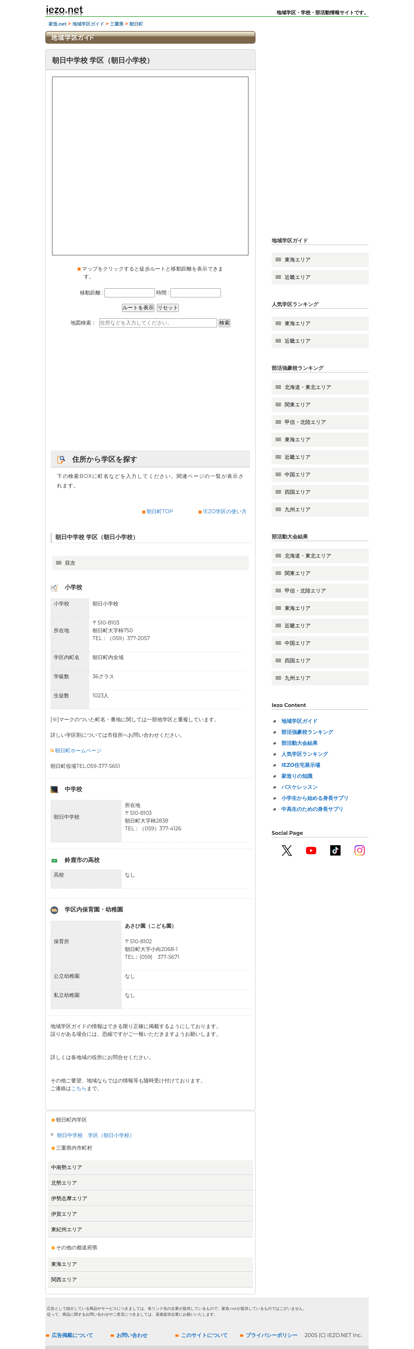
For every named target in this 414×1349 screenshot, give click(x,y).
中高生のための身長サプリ (312, 809)
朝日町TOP (160, 511)
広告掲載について (72, 1335)
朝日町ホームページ (76, 750)
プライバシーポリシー (272, 1335)
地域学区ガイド (88, 24)
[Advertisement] (150, 392)
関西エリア (64, 1280)
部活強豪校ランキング (307, 732)
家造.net (58, 24)
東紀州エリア (66, 1229)
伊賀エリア (64, 1214)
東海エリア (64, 1264)
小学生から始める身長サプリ (315, 798)
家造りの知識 (296, 776)
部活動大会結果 (299, 743)
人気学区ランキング (304, 754)
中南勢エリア (66, 1167)
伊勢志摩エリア (69, 1198)
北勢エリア (64, 1183)
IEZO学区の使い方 (225, 511)
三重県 (117, 24)
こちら (79, 1088)
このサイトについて (204, 1335)
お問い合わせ (131, 1335)
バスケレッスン (299, 787)
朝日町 (136, 24)
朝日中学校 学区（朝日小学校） (96, 1135)
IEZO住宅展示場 (300, 765)
